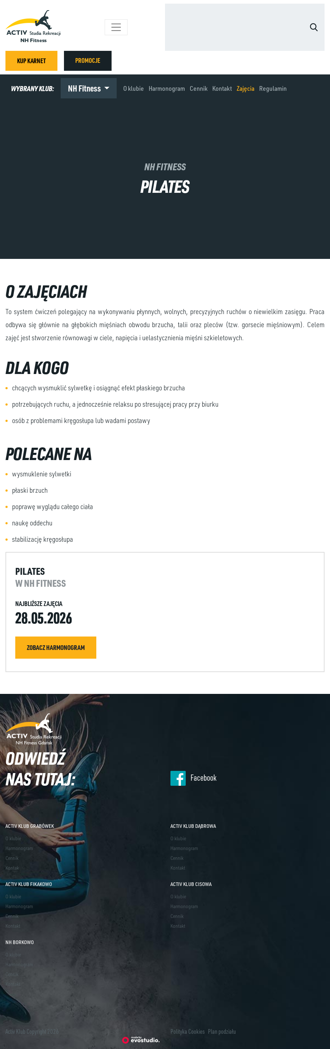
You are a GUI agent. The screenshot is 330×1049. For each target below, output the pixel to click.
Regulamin (273, 88)
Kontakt (222, 88)
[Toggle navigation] (116, 27)
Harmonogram (167, 88)
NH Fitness (85, 88)
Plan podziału (222, 1031)
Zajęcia (245, 88)
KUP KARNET (31, 60)
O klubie (133, 88)
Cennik (199, 88)
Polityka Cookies (187, 1031)
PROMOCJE (87, 60)
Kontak (12, 867)
